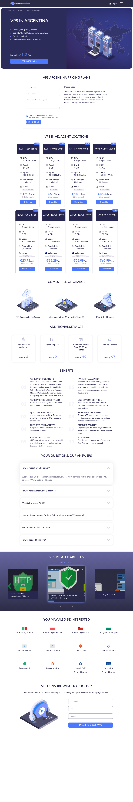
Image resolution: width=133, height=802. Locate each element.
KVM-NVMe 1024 (53, 149)
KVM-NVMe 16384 (105, 149)
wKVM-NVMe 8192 (80, 215)
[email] (90, 708)
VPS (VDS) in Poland (52, 633)
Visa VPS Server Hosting (108, 670)
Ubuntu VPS (80, 651)
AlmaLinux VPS (109, 651)
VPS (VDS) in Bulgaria (108, 633)
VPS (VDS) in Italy (24, 633)
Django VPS (24, 668)
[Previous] (62, 606)
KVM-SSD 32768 (106, 215)
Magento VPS (52, 668)
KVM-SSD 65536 (28, 149)
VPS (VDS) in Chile (80, 633)
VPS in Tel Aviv (24, 651)
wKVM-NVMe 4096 (53, 215)
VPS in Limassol (52, 651)
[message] (90, 716)
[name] (90, 701)
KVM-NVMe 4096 (78, 149)
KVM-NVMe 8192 (26, 215)
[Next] (70, 606)
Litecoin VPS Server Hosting (80, 670)
